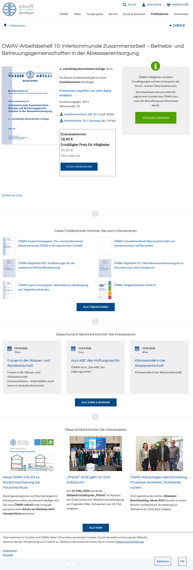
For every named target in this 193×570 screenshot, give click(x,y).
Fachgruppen (94, 14)
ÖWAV (63, 14)
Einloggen (154, 4)
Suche (132, 4)
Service (113, 14)
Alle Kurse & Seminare (96, 402)
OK (182, 561)
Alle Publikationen (95, 306)
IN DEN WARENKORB (79, 166)
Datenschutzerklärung (130, 541)
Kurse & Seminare (134, 14)
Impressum (10, 550)
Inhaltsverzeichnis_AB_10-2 (81, 114)
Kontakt (8, 554)
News (77, 14)
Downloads (181, 14)
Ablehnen (163, 561)
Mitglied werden (156, 117)
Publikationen (160, 14)
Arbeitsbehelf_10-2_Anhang (81, 120)
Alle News (95, 527)
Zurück (179, 25)
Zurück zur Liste (12, 195)
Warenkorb (180, 4)
